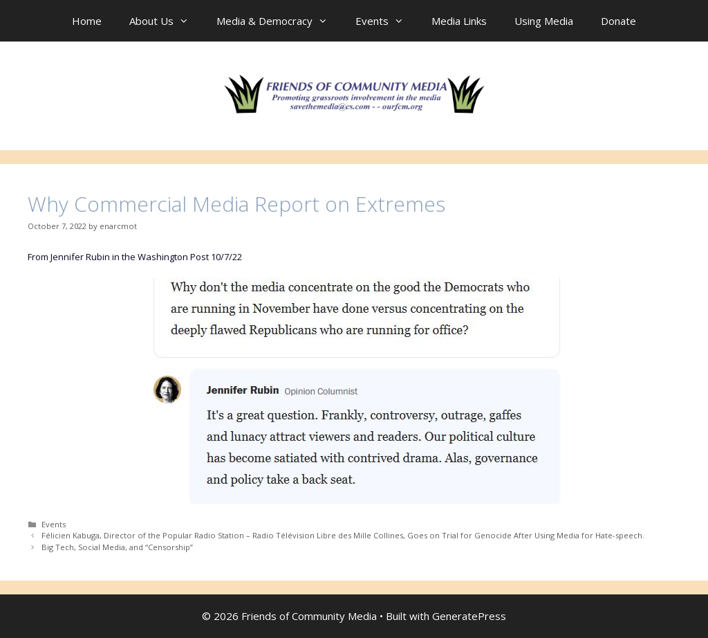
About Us (166, 21)
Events (386, 21)
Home (87, 21)
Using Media (543, 21)
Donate (618, 21)
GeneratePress (469, 616)
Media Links (459, 21)
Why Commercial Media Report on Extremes (236, 204)
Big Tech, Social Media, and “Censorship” (117, 547)
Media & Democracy (279, 21)
